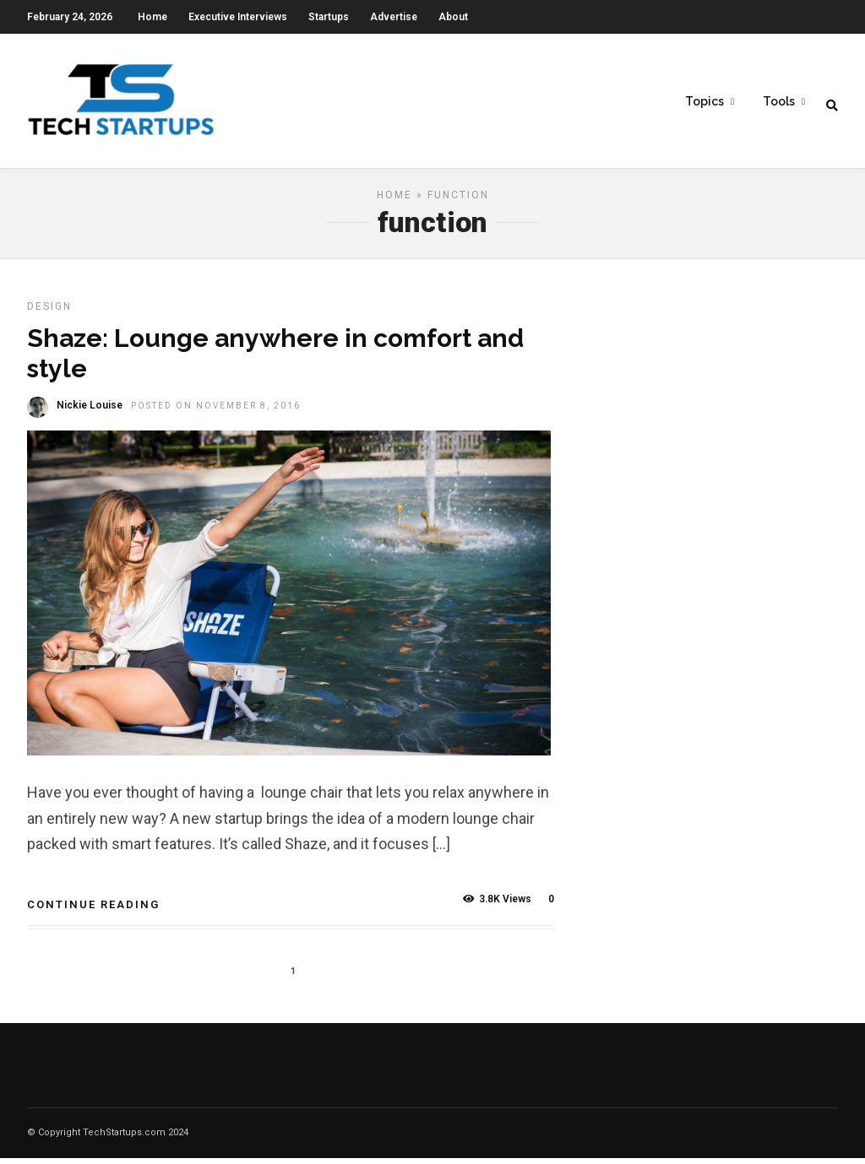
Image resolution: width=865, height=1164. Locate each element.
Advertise (393, 17)
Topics (704, 102)
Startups (328, 17)
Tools (779, 102)
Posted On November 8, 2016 (216, 411)
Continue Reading (93, 910)
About (453, 17)
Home (152, 17)
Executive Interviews (237, 17)
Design (49, 312)
